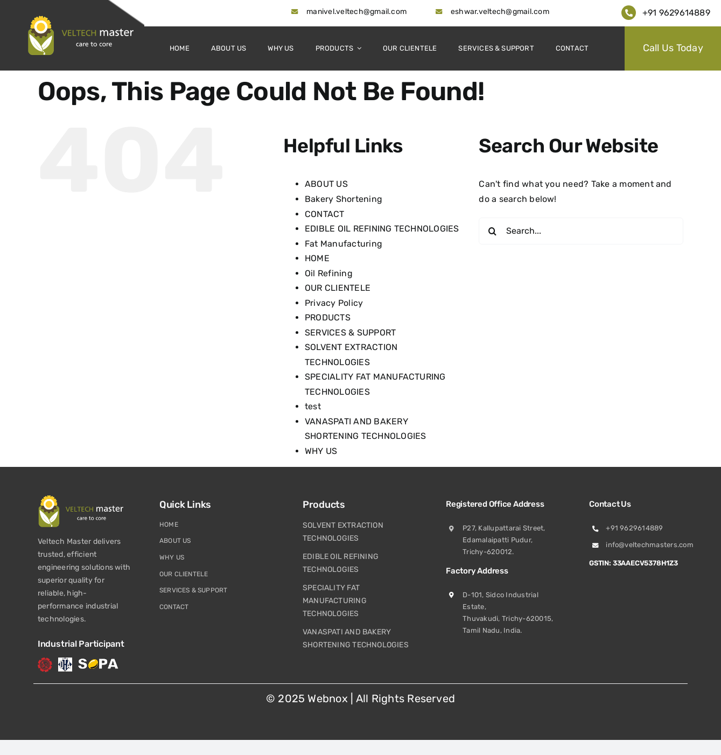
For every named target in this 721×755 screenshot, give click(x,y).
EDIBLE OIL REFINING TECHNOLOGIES (382, 228)
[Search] (492, 231)
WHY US (321, 451)
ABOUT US (326, 184)
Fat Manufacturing (343, 244)
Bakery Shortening (343, 199)
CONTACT (325, 214)
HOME (317, 258)
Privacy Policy (334, 303)
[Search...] (581, 231)
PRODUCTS (328, 317)
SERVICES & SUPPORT (350, 332)
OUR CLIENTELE (337, 288)
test (313, 406)
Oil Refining (329, 273)
